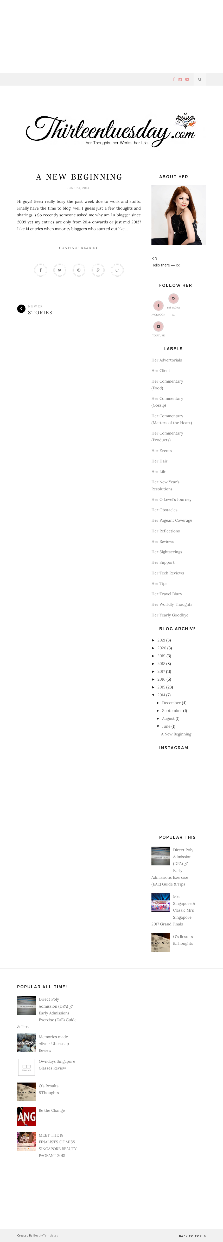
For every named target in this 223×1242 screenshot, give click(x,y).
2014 (161, 694)
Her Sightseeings (166, 551)
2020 (161, 647)
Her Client (160, 370)
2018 (161, 663)
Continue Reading (79, 248)
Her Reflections (165, 530)
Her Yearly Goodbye (169, 615)
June (166, 726)
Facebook (158, 308)
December (171, 702)
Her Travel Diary (166, 593)
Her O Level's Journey (171, 499)
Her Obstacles (164, 509)
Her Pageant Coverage (171, 520)
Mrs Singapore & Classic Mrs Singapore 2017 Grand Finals (173, 910)
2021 (161, 640)
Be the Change (52, 1110)
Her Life (158, 471)
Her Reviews (162, 541)
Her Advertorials (166, 360)
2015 (161, 687)
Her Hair (159, 461)
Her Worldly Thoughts (171, 604)
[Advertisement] (111, 36)
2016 (161, 679)
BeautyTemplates (45, 1235)
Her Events (161, 450)
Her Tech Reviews (167, 573)
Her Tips (159, 583)
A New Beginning (79, 177)
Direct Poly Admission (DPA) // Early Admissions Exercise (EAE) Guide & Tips (47, 1013)
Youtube (158, 329)
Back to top (192, 1236)
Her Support (163, 562)
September (172, 710)
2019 (161, 655)
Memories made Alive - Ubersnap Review (54, 1043)
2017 (161, 671)
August (168, 718)
